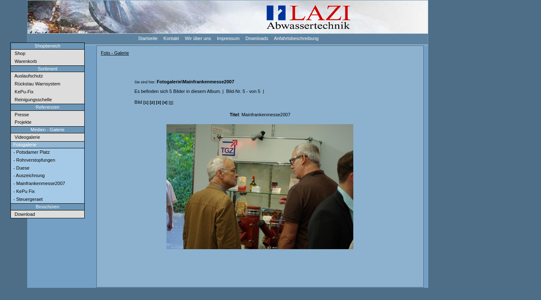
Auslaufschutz (27, 75)
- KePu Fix (23, 191)
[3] (158, 102)
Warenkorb (24, 61)
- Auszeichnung (28, 175)
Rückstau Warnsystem (36, 83)
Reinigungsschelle (32, 99)
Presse (20, 114)
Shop (18, 53)
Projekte (21, 122)
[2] (152, 102)
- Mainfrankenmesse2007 (38, 183)
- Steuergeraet (27, 199)
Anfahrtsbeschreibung (296, 38)
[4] (164, 102)
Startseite (147, 38)
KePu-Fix (22, 91)
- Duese (21, 167)
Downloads (256, 38)
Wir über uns (197, 38)
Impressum (228, 38)
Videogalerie (26, 137)
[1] (145, 102)
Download (23, 214)
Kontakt (171, 38)
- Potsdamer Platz (31, 152)
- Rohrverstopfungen (33, 160)
